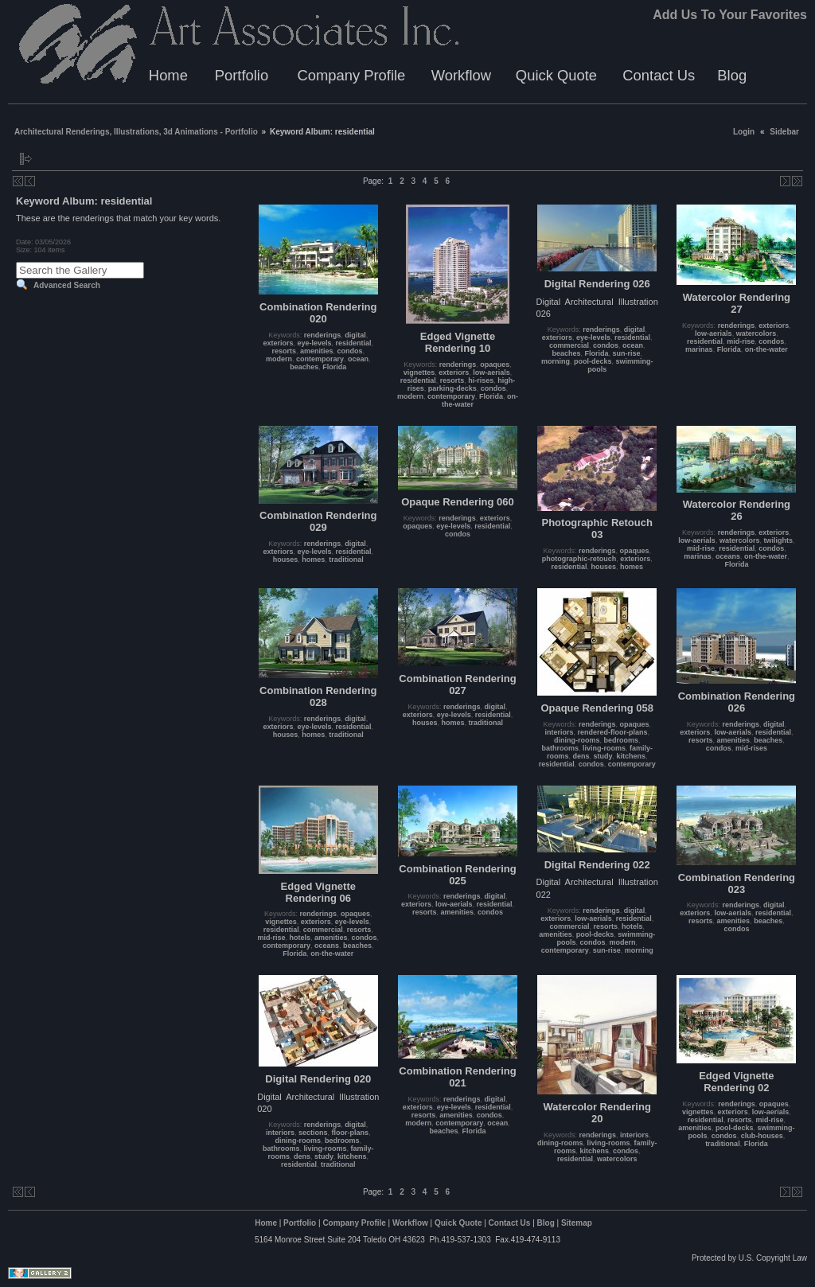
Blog (732, 75)
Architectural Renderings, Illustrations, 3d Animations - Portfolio (136, 131)
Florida (334, 367)
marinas (699, 349)
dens (580, 756)
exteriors (278, 343)
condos (350, 351)
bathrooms (560, 748)
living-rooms (604, 748)
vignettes (419, 372)
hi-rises (480, 380)
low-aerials (491, 372)
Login (744, 131)
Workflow (461, 75)
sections (313, 1133)
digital (355, 335)
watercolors (756, 333)
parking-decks (452, 388)
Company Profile (351, 75)
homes (313, 560)
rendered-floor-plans (612, 732)
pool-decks (593, 361)
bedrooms (620, 740)
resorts (283, 351)
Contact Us (658, 75)
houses (285, 560)
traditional (346, 560)
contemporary (320, 359)
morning (555, 361)
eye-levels (315, 343)
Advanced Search (66, 285)
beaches (304, 367)
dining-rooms (577, 740)
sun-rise (626, 353)
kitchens (630, 756)
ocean (358, 359)
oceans (728, 556)
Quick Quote (556, 75)
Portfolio (241, 75)
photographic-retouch (579, 559)
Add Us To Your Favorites (730, 14)
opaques (494, 365)
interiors (558, 732)
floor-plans (350, 1133)
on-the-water (766, 349)
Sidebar (784, 131)
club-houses (762, 1136)
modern (279, 359)
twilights (778, 540)
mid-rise (741, 341)
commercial (569, 345)
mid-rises (751, 748)
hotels (300, 938)
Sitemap (576, 1223)
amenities (316, 351)
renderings (322, 335)
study (602, 756)
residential (354, 343)
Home (168, 75)
